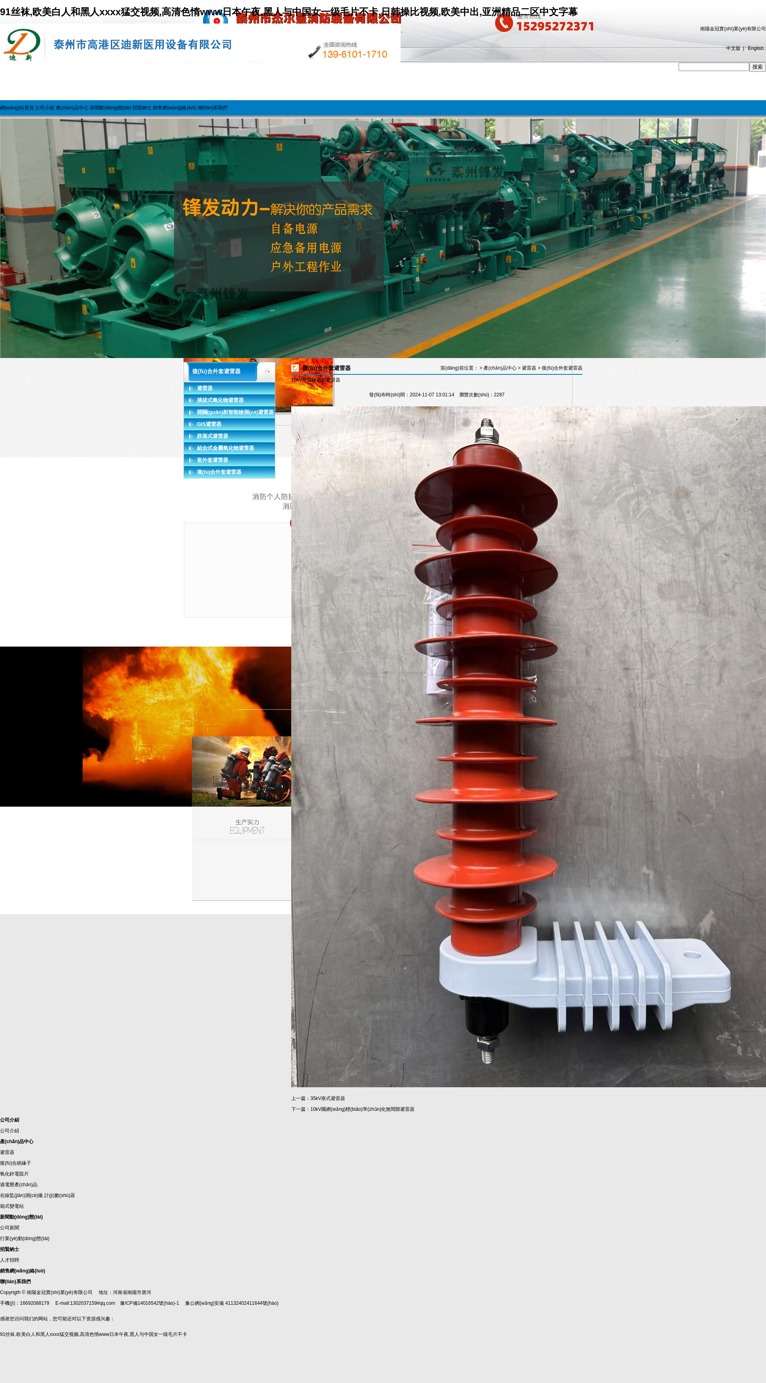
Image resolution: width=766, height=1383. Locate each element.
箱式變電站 (12, 1206)
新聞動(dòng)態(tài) (110, 108)
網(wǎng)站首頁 (17, 108)
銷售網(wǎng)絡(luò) (174, 108)
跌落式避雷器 (212, 436)
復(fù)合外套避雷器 (219, 472)
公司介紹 (44, 108)
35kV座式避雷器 (327, 1098)
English (756, 48)
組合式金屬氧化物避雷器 (225, 448)
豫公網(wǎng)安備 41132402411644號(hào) (231, 1303)
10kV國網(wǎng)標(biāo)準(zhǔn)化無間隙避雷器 (362, 1109)
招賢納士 (142, 108)
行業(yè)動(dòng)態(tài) (24, 1238)
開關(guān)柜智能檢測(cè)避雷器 (235, 412)
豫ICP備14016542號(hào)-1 (149, 1303)
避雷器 (205, 388)
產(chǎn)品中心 (72, 108)
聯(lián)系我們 (213, 108)
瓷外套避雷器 (212, 460)
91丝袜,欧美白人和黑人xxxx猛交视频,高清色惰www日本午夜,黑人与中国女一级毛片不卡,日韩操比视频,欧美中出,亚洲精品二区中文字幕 (289, 11)
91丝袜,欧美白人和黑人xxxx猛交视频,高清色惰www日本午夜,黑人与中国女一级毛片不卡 (93, 1334)
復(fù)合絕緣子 (15, 1163)
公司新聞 (9, 1228)
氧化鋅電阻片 (14, 1174)
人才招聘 (9, 1260)
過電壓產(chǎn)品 (19, 1184)
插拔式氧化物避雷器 (220, 400)
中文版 (733, 48)
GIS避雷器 (209, 424)
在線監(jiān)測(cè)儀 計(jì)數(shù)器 (37, 1195)
